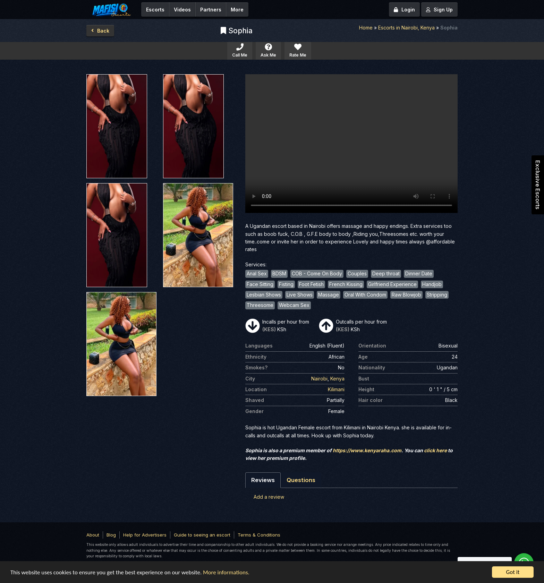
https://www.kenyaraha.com (367, 450)
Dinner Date (418, 273)
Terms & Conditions (259, 535)
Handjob (432, 284)
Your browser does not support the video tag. (351, 143)
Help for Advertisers (145, 535)
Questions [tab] (301, 480)
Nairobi (319, 378)
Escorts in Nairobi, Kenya (406, 28)
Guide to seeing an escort (202, 535)
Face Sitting (260, 284)
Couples (357, 273)
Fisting (286, 284)
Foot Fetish (311, 284)
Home (366, 28)
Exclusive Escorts (537, 184)
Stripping (437, 295)
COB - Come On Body (317, 273)
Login (404, 9)
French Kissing (346, 284)
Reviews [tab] (263, 480)
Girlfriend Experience (392, 284)
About (92, 535)
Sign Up (439, 9)
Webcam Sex (294, 305)
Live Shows (300, 295)
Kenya (337, 378)
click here (435, 450)
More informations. (226, 573)
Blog (111, 535)
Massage (328, 295)
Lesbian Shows (264, 295)
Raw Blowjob (406, 295)
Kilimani (336, 389)
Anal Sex (257, 273)
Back (100, 31)
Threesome (260, 305)
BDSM (279, 273)
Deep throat (386, 273)
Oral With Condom (365, 295)
